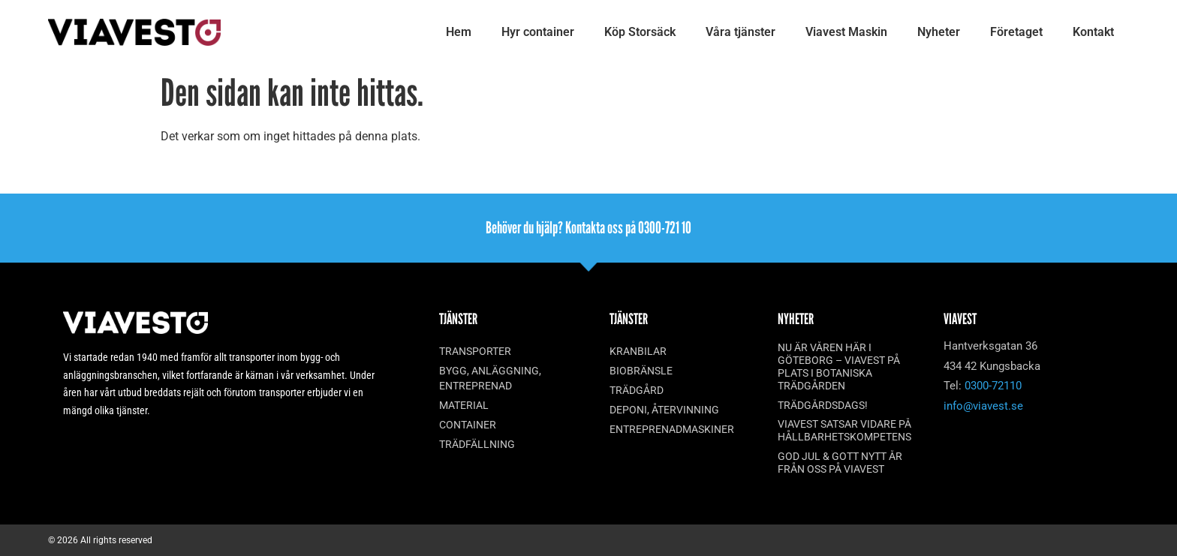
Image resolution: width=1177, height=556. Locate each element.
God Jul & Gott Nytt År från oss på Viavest (840, 462)
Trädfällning (477, 444)
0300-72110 (993, 385)
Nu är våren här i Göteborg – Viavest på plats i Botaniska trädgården (839, 366)
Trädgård (637, 390)
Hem (458, 32)
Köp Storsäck (640, 32)
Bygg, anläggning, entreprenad (490, 378)
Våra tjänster (740, 32)
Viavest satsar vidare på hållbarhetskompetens (844, 430)
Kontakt (1093, 32)
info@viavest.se (983, 406)
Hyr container (537, 32)
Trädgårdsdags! (823, 405)
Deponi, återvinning (664, 410)
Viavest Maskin (846, 32)
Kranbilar (638, 351)
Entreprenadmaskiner (672, 429)
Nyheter (938, 32)
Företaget (1016, 32)
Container (467, 425)
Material (464, 405)
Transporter (475, 351)
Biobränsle (641, 371)
